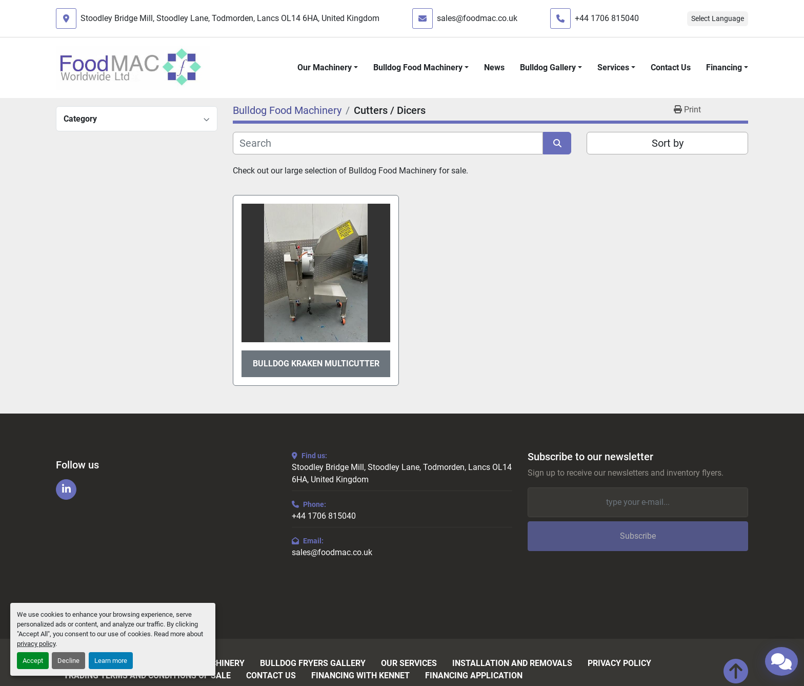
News (494, 67)
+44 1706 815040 (607, 18)
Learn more (110, 660)
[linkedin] (66, 489)
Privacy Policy (619, 663)
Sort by (668, 143)
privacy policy (36, 644)
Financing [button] (724, 67)
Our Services (409, 663)
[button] (327, 68)
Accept (33, 660)
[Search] (388, 143)
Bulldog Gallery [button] (548, 67)
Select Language (717, 18)
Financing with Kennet (360, 675)
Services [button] (613, 67)
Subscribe (638, 536)
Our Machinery (324, 67)
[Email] (638, 502)
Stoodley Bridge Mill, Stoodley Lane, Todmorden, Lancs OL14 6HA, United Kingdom (230, 18)
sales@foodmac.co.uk (477, 18)
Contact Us (671, 67)
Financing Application (473, 675)
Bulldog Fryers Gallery (313, 663)
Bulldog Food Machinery (418, 67)
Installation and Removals (512, 663)
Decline (68, 660)
